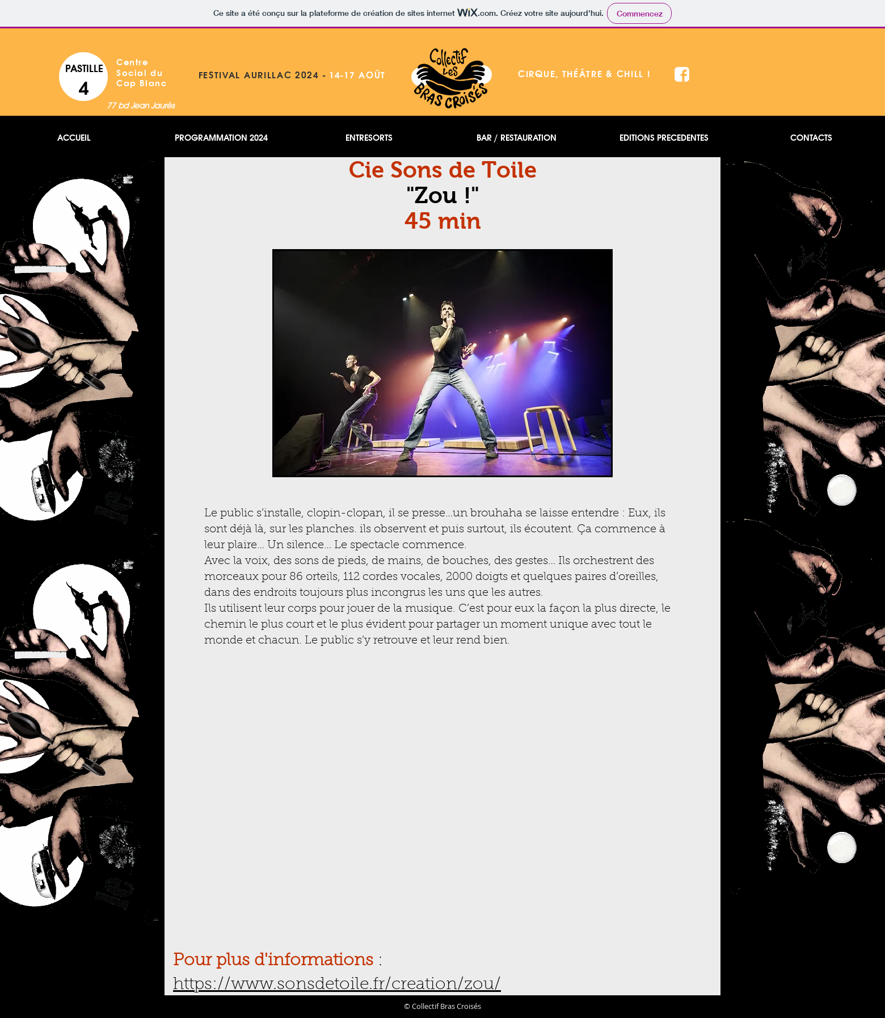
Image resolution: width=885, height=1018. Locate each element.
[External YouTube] (442, 789)
